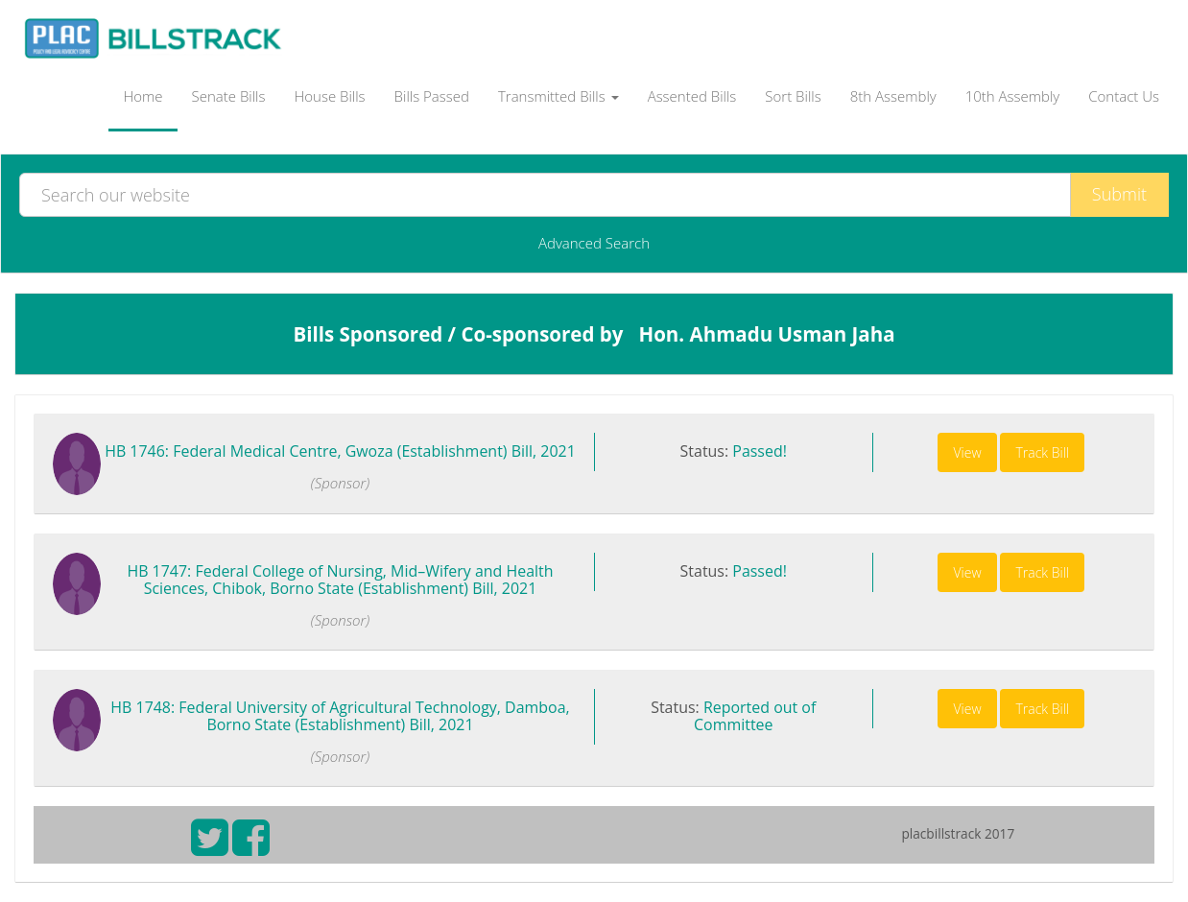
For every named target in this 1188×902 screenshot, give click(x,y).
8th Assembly (893, 96)
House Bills (329, 96)
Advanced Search (594, 242)
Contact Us (1123, 96)
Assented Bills (692, 96)
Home (142, 96)
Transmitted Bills (558, 96)
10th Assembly (1012, 96)
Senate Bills (229, 96)
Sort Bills (792, 96)
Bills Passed (431, 96)
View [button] (967, 452)
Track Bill (1042, 452)
